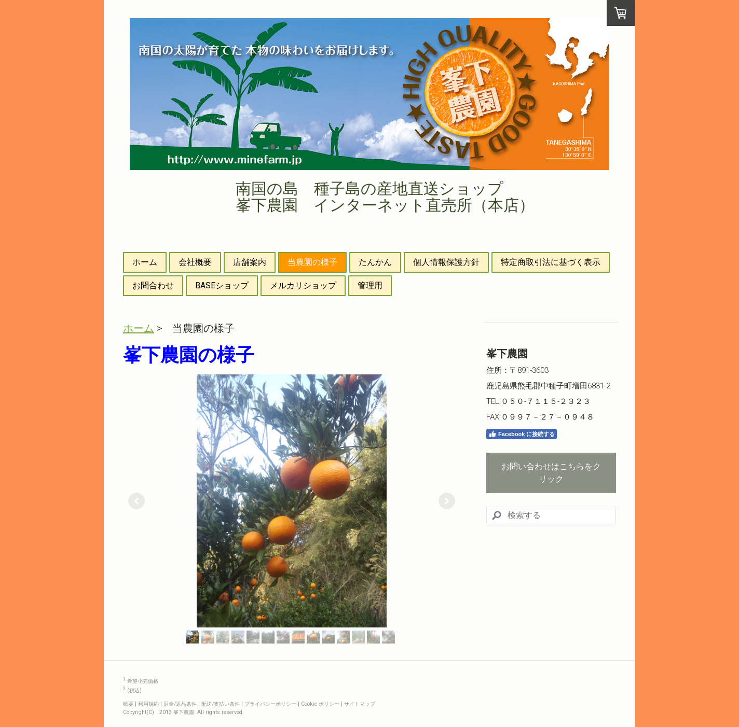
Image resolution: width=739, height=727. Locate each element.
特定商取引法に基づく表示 (550, 262)
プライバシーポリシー (270, 704)
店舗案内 (249, 262)
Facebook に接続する (521, 434)
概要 (128, 704)
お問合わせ (153, 285)
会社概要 (195, 262)
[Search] (551, 515)
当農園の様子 (312, 262)
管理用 (370, 285)
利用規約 (148, 704)
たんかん (375, 262)
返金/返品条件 (180, 704)
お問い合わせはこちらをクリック (551, 473)
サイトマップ (359, 704)
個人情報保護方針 (446, 262)
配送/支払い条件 (220, 704)
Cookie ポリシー (320, 704)
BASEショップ (222, 285)
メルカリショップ (303, 285)
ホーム (144, 262)
